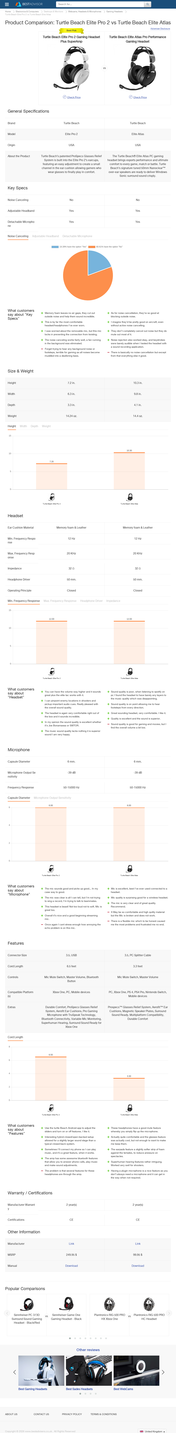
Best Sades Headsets (79, 1389)
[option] (46, 1315)
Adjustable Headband (45, 236)
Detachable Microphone (77, 236)
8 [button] (106, 1338)
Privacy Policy (72, 1414)
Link (71, 1244)
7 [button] (101, 1338)
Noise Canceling (18, 236)
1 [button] (70, 1338)
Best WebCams (123, 1389)
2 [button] (75, 1338)
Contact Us (41, 1414)
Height (12, 426)
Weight (46, 426)
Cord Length (15, 1037)
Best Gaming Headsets (32, 1389)
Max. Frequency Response (60, 601)
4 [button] (85, 1338)
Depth (34, 426)
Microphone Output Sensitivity (52, 798)
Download (71, 1266)
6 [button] (95, 1338)
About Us (11, 1414)
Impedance (113, 601)
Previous (7, 1313)
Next (169, 1313)
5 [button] (90, 1338)
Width (23, 426)
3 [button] (80, 1338)
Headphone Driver (91, 601)
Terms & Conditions (104, 1414)
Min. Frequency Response (24, 601)
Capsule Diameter (19, 798)
